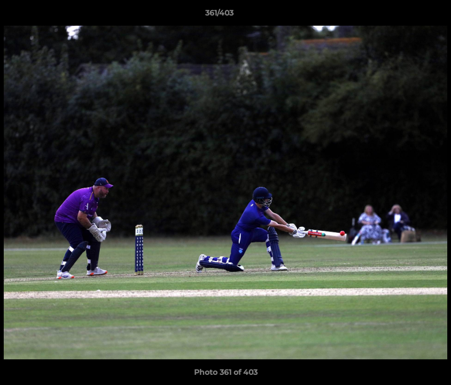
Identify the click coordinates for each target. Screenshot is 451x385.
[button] (406, 15)
